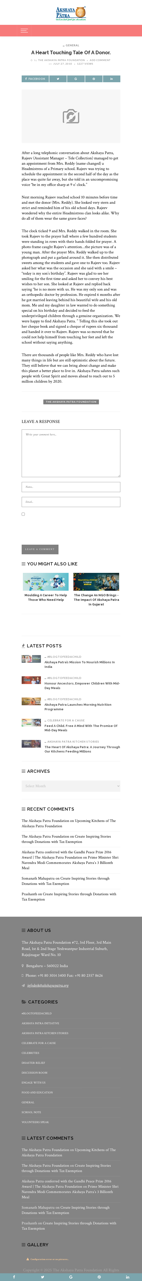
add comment (100, 60)
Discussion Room (34, 1073)
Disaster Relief (33, 1063)
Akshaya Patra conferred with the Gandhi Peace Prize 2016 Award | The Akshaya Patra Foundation (66, 855)
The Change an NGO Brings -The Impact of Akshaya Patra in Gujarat (96, 599)
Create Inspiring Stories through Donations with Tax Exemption (66, 839)
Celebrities (30, 1053)
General (72, 45)
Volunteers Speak (35, 1122)
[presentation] (58, 526)
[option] (46, 587)
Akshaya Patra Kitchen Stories (73, 741)
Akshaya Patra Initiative (40, 1023)
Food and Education (37, 1092)
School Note (31, 1112)
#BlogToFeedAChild (64, 656)
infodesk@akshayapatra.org (47, 985)
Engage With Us (33, 1082)
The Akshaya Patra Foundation (61, 60)
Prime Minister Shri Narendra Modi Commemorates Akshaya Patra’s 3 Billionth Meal (70, 863)
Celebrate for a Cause (66, 720)
